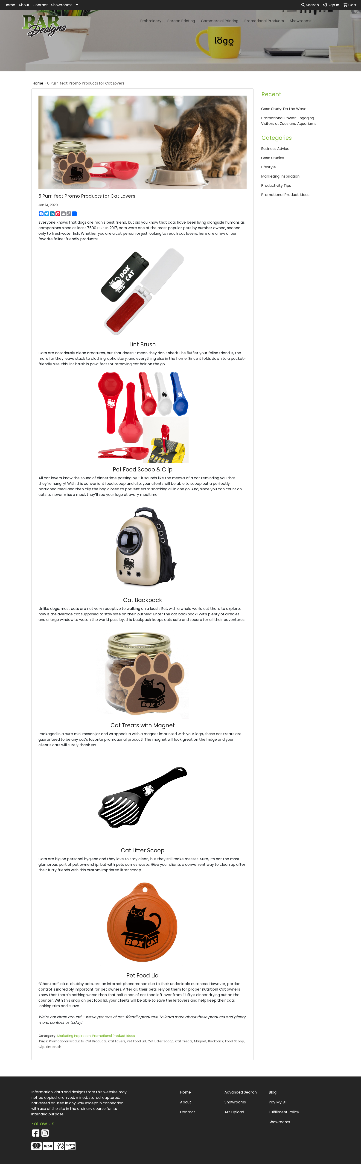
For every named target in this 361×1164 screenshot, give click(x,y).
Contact (40, 5)
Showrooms (62, 5)
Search (310, 5)
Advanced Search (240, 1092)
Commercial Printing (219, 20)
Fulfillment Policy (284, 1112)
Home (9, 5)
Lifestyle (268, 167)
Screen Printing (181, 20)
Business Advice (275, 148)
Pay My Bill (278, 1102)
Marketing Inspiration (74, 1035)
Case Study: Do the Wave (283, 108)
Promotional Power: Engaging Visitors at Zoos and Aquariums (288, 120)
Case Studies (272, 158)
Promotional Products (264, 20)
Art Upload (234, 1112)
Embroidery (150, 20)
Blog (273, 1092)
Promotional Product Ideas (113, 1035)
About (23, 5)
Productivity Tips (276, 185)
